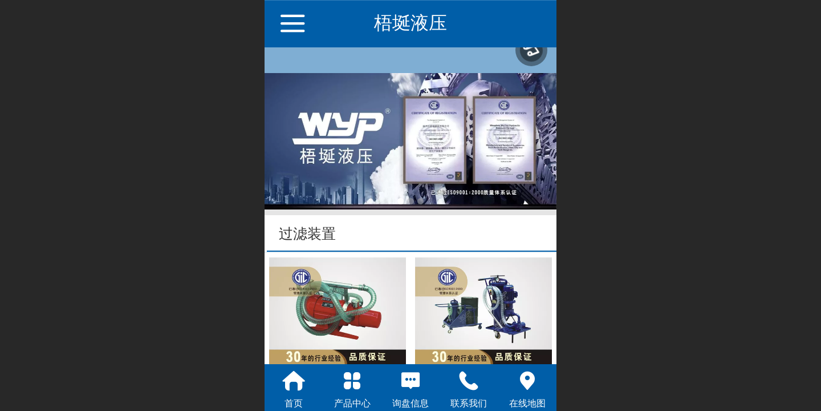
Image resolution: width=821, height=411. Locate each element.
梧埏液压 (410, 23)
